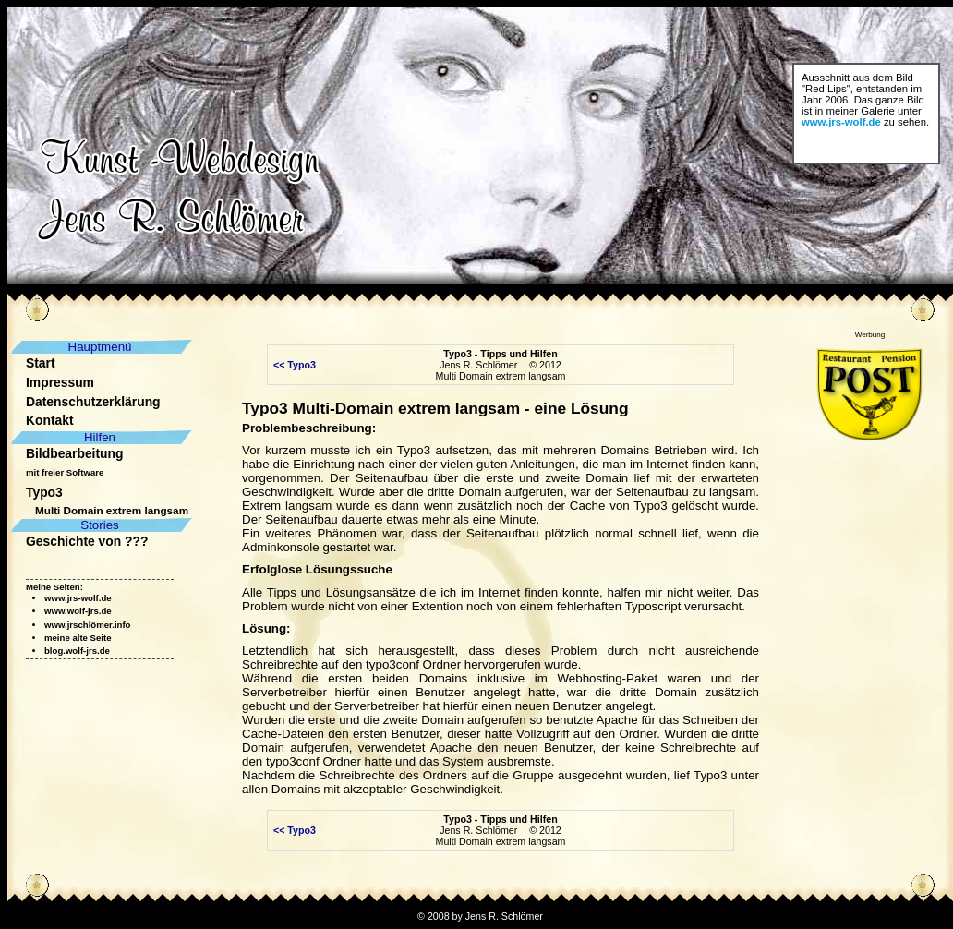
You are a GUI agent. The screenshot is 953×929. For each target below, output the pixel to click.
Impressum (60, 382)
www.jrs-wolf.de (841, 121)
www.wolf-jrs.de (78, 611)
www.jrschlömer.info (87, 625)
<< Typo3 (293, 364)
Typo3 (44, 492)
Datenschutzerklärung (93, 401)
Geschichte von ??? (87, 541)
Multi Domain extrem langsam (111, 510)
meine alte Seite (78, 638)
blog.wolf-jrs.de (77, 650)
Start (40, 363)
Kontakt (50, 420)
